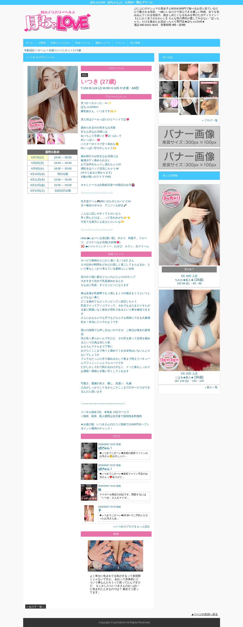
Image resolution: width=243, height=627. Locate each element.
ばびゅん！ (105, 448)
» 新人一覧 (211, 387)
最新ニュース (102, 42)
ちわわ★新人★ (184, 279)
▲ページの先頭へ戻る (204, 614)
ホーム (29, 42)
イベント (120, 42)
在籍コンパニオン (60, 42)
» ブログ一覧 (210, 120)
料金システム (82, 42)
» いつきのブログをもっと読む (131, 526)
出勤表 (42, 42)
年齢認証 (29, 50)
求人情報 (135, 42)
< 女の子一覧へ (35, 606)
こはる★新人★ (184, 377)
